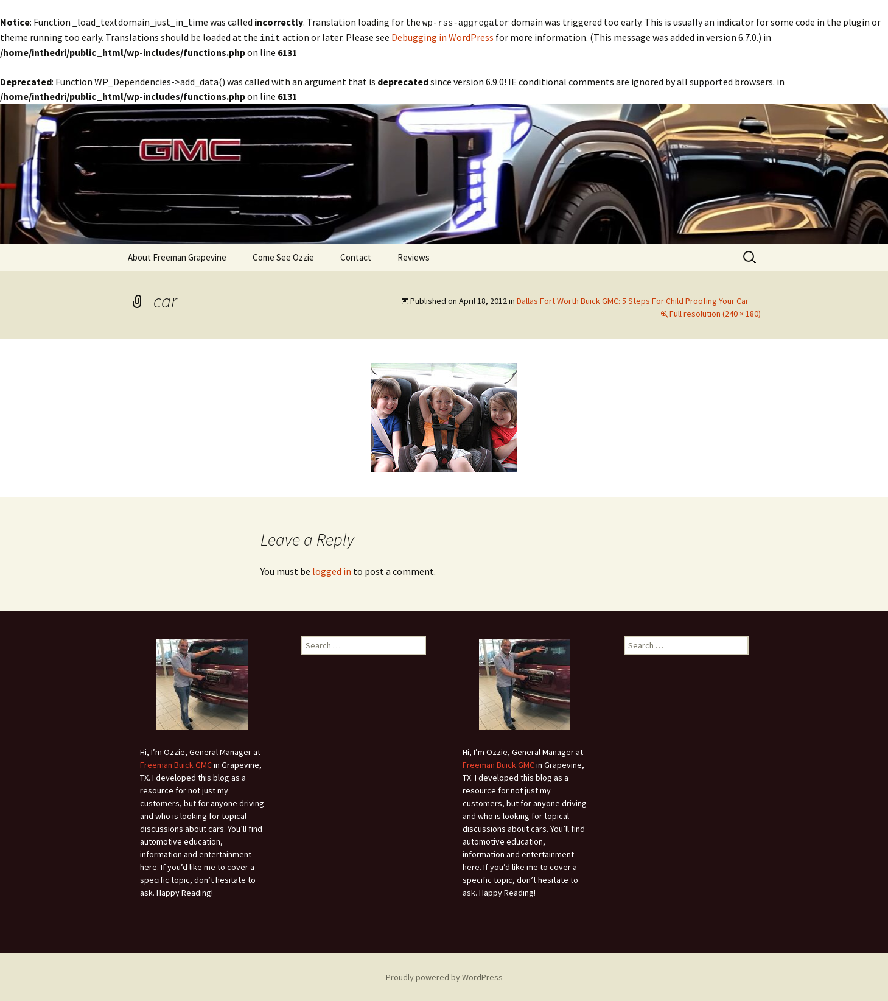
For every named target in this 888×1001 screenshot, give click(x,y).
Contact (355, 256)
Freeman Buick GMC (176, 763)
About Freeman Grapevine (177, 256)
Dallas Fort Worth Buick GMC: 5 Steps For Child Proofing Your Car (633, 299)
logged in (331, 570)
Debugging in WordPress (442, 36)
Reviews (413, 256)
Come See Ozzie (283, 256)
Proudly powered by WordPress (444, 976)
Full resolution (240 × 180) (715, 312)
